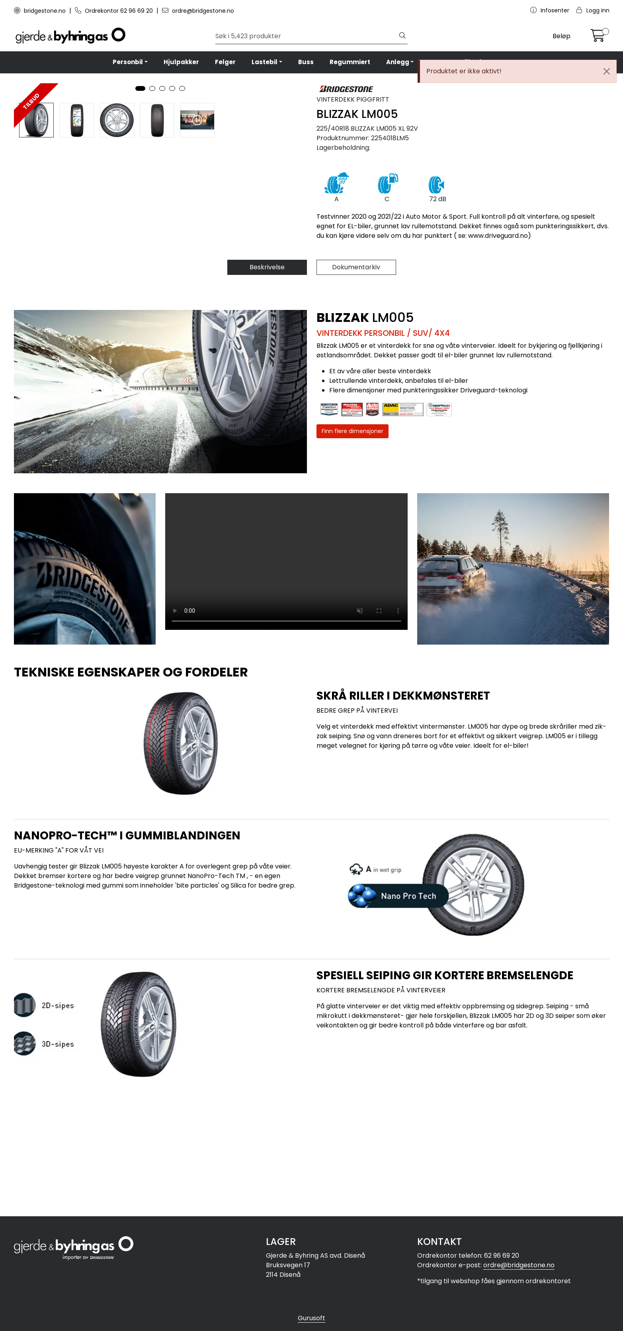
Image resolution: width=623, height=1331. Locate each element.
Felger (225, 62)
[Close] (606, 71)
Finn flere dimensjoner (352, 549)
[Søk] (306, 36)
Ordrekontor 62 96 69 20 (114, 11)
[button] (140, 307)
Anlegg (397, 62)
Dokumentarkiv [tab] (356, 385)
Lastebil (264, 62)
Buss (306, 62)
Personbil (128, 62)
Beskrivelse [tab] (267, 385)
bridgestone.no (40, 11)
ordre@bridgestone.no (198, 11)
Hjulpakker (181, 62)
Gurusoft (311, 1318)
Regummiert (350, 62)
